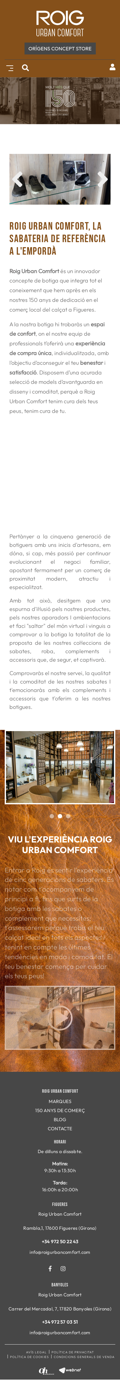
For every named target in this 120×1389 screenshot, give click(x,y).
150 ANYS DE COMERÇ (60, 1110)
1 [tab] (52, 816)
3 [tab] (68, 816)
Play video (60, 1018)
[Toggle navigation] (8, 67)
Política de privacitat (73, 1352)
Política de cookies (29, 1357)
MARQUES (60, 1101)
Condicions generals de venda (84, 1357)
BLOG (60, 1119)
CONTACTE (60, 1129)
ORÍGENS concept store (60, 48)
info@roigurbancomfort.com (60, 1252)
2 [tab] (60, 816)
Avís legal (36, 1352)
